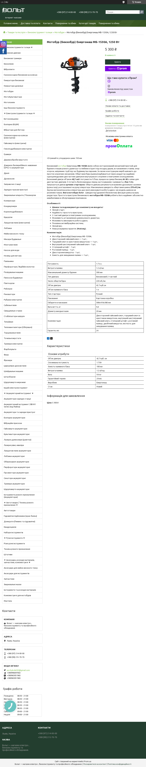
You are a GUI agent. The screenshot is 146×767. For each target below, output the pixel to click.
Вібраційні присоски (13, 423)
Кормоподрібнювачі (13, 212)
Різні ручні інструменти (14, 543)
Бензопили (9, 64)
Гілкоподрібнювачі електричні (18, 149)
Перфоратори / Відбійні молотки (19, 267)
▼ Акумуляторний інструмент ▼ (19, 393)
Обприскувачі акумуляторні (16, 462)
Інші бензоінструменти (14, 108)
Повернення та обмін (65, 23)
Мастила (8, 601)
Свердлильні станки (13, 311)
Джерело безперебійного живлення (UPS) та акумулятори (20, 166)
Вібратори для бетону (14, 130)
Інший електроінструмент (16, 388)
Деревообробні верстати (16, 160)
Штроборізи (9, 377)
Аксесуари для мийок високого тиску (21, 568)
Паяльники (9, 261)
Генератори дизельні (13, 86)
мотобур (62, 166)
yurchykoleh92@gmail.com (18, 670)
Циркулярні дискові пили (15, 366)
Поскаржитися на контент (94, 764)
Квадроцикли (10, 527)
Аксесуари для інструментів (16, 573)
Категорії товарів (87, 23)
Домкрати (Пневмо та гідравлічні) (19, 521)
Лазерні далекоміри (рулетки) (17, 440)
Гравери (7, 154)
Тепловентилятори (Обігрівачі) (18, 327)
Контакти (47, 23)
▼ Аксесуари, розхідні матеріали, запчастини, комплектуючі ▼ (19, 561)
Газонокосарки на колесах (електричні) (16, 136)
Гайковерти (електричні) (15, 143)
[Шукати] (142, 12)
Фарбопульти (10, 349)
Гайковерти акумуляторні (15, 429)
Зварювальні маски (12, 584)
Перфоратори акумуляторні (17, 467)
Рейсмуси (8, 289)
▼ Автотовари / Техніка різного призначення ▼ (19, 504)
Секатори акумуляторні (15, 478)
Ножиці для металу (12, 256)
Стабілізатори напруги (14, 316)
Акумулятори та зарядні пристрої (19, 412)
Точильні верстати (12, 338)
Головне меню (11, 23)
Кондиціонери (10, 206)
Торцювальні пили (12, 333)
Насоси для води (11, 250)
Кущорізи (8, 217)
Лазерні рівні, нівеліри (14, 445)
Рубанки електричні (13, 300)
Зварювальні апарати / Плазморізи (20, 195)
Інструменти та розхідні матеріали (20, 590)
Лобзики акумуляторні (14, 456)
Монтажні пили (11, 245)
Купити (118, 62)
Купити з (118, 68)
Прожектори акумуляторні (16, 473)
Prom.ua (87, 761)
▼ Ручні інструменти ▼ (14, 538)
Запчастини (9, 579)
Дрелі (6, 173)
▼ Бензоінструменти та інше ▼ (18, 47)
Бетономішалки (11, 119)
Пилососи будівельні (13, 278)
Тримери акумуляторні (14, 484)
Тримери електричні (13, 344)
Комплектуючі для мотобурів (17, 595)
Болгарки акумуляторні (14, 418)
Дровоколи (9, 179)
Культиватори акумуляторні (16, 434)
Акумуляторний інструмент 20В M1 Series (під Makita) (20, 405)
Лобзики (8, 228)
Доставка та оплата (30, 23)
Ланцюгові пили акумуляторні (17, 451)
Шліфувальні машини (13, 371)
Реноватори (9, 294)
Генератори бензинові (14, 80)
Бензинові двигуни (12, 53)
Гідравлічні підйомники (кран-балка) (20, 516)
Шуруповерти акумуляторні (16, 489)
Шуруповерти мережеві (15, 382)
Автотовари (9, 510)
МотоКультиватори (13, 97)
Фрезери (8, 360)
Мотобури (60, 32)
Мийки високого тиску (14, 234)
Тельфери (8, 322)
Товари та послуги (16, 32)
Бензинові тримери (12, 58)
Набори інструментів (13, 532)
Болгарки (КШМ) (11, 124)
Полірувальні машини (13, 272)
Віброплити (9, 69)
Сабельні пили (10, 305)
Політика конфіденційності (119, 764)
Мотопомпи (9, 102)
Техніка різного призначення (17, 549)
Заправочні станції (12, 184)
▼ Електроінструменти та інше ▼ (19, 113)
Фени (6, 355)
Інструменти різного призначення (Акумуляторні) (19, 496)
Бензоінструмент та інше (40, 32)
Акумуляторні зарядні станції (17, 399)
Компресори (9, 201)
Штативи (8, 554)
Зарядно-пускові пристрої (16, 190)
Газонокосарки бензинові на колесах (20, 75)
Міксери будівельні (12, 239)
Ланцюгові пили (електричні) (17, 223)
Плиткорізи (9, 283)
